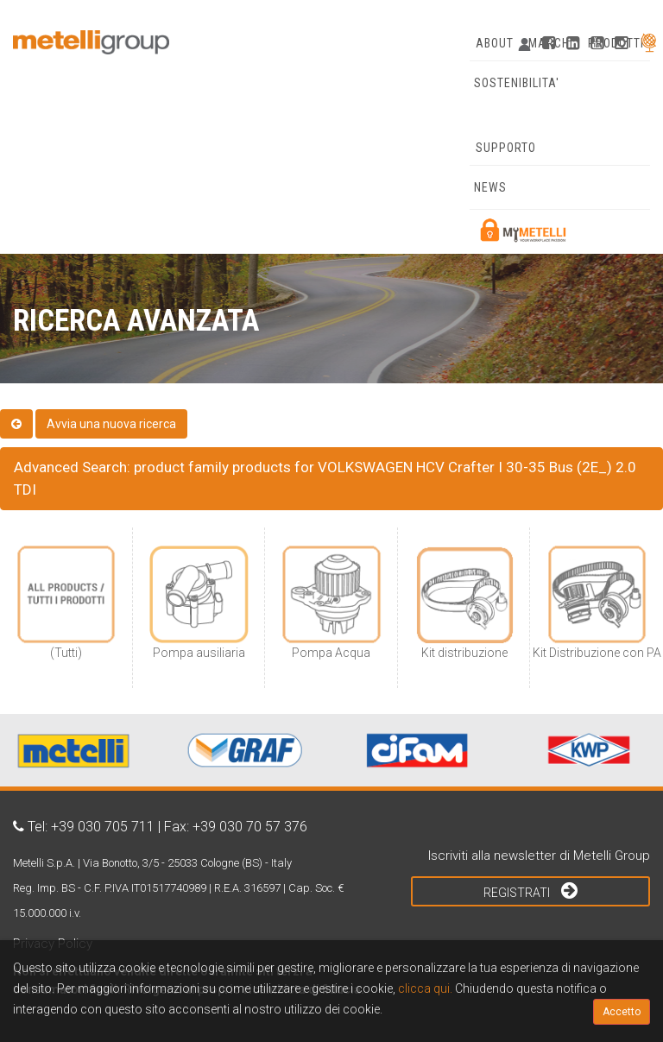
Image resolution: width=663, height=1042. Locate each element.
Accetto (622, 1012)
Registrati (530, 890)
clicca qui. (425, 988)
